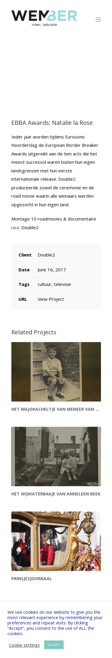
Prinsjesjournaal (31, 578)
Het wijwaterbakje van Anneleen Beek (55, 494)
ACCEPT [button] (54, 645)
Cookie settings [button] (24, 645)
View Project (51, 299)
